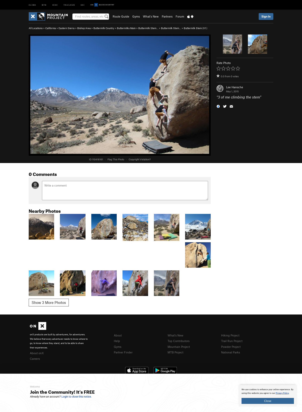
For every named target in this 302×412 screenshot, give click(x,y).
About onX (37, 353)
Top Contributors (179, 341)
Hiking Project (230, 335)
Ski (83, 4)
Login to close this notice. (76, 396)
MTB (44, 4)
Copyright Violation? (140, 159)
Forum (180, 16)
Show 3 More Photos (49, 302)
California (50, 28)
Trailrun (69, 4)
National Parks (230, 352)
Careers (35, 358)
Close (267, 401)
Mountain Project (179, 346)
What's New (151, 16)
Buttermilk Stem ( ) (195, 28)
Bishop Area (84, 28)
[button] (218, 106)
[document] (268, 396)
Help (117, 341)
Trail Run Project (231, 341)
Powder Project (231, 346)
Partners (167, 16)
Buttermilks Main (126, 28)
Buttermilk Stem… (148, 28)
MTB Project (175, 352)
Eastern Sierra (67, 28)
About (118, 335)
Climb (32, 4)
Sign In (266, 16)
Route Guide (121, 16)
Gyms (136, 16)
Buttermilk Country (103, 28)
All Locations (36, 28)
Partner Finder (123, 352)
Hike (55, 4)
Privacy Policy (282, 393)
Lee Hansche (234, 87)
